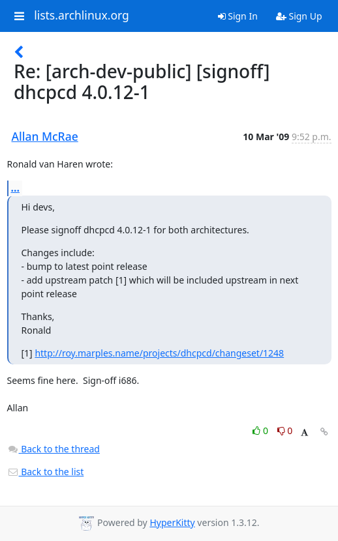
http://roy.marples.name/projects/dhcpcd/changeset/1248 (159, 353)
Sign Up (299, 16)
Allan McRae (45, 136)
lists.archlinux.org (81, 15)
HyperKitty (171, 522)
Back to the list (45, 471)
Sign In (238, 16)
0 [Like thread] (261, 430)
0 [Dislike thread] (285, 430)
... (15, 188)
